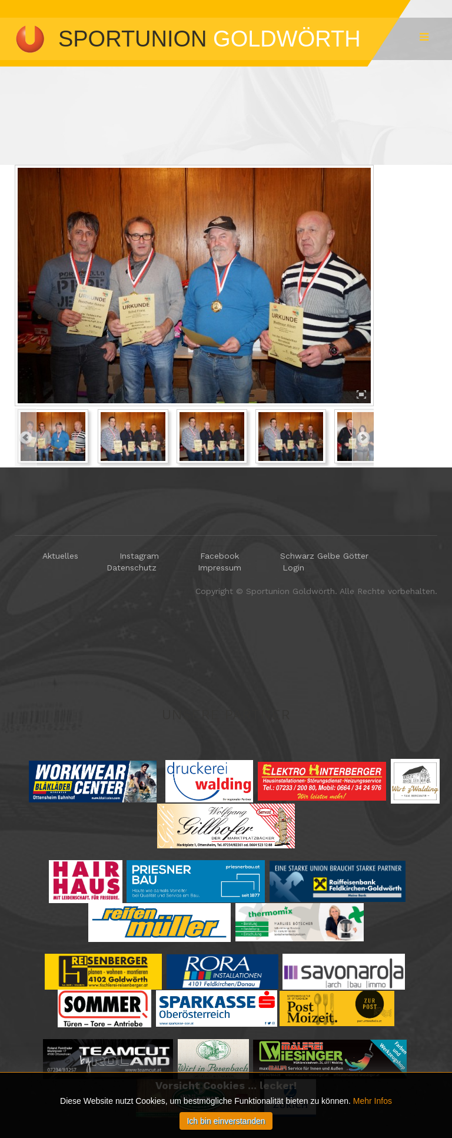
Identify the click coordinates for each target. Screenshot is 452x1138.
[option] (194, 285)
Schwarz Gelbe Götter (324, 555)
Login (293, 567)
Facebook (219, 555)
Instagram (139, 555)
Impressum (219, 567)
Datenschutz (132, 567)
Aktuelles (60, 555)
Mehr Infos (372, 1132)
